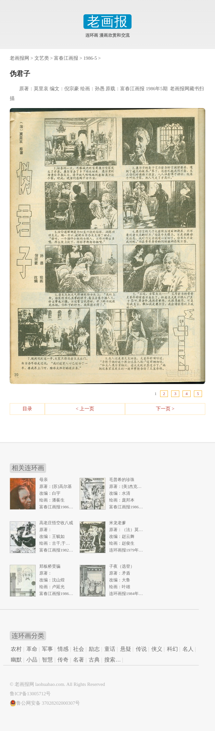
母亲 (43, 479)
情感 (63, 649)
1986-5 (90, 58)
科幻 (172, 649)
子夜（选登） (121, 566)
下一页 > (165, 408)
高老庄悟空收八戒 (56, 522)
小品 (31, 660)
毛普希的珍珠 (121, 479)
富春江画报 (66, 58)
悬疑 (125, 649)
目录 (27, 408)
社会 (78, 649)
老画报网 (19, 58)
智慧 (47, 660)
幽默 (16, 660)
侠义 (156, 649)
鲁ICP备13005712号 (30, 693)
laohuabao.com (49, 684)
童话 (109, 649)
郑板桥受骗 (49, 566)
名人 (188, 649)
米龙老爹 (117, 522)
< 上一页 (85, 408)
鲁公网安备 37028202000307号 (45, 703)
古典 (94, 660)
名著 (78, 660)
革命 (31, 649)
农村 (16, 649)
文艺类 (41, 58)
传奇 (63, 660)
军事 (47, 649)
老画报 (107, 21)
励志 (94, 649)
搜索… (112, 660)
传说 (141, 649)
